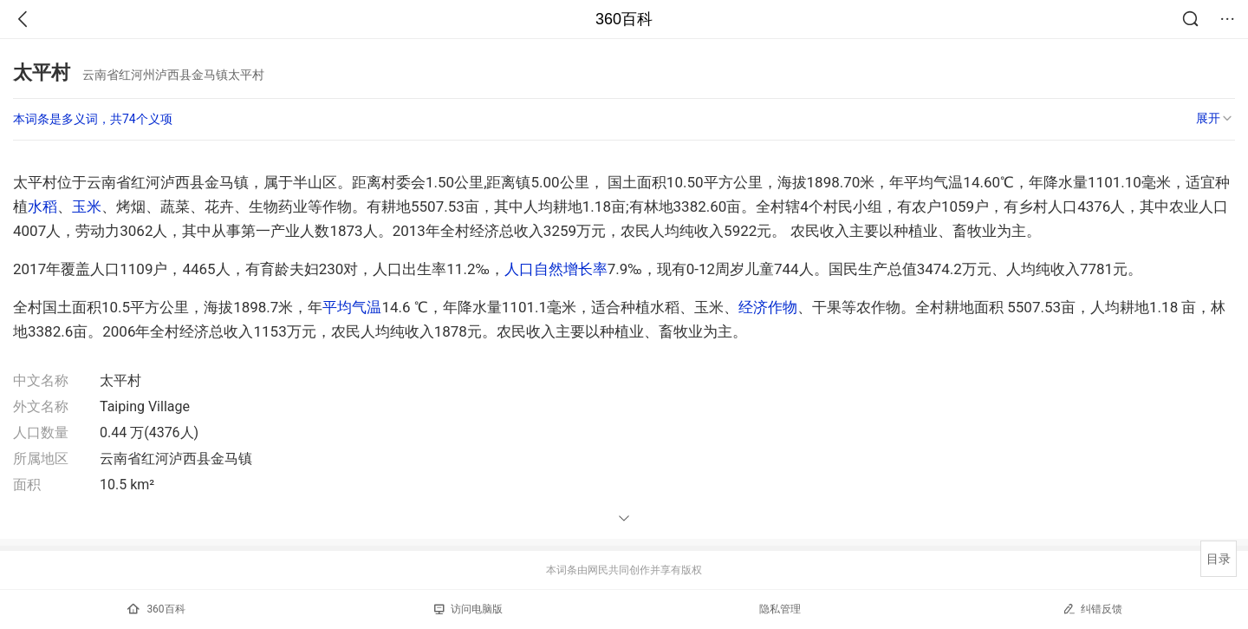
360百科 (624, 19)
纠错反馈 (1092, 608)
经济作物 (767, 307)
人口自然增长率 (556, 269)
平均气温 (351, 307)
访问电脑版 (468, 609)
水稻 (42, 206)
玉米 (86, 206)
